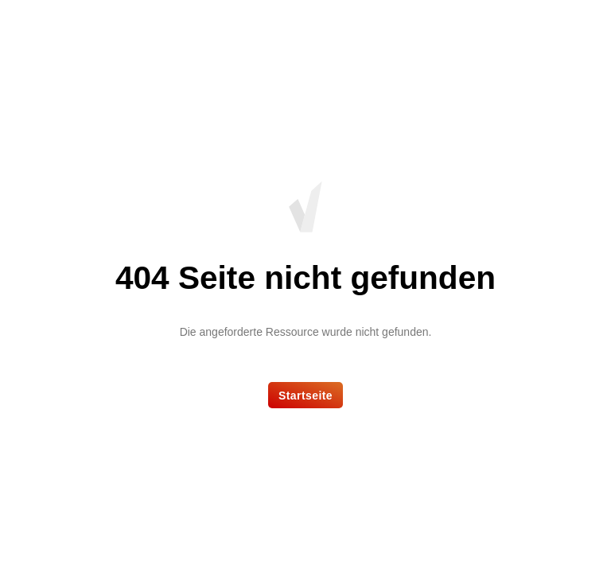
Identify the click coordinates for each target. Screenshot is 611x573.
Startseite (305, 395)
